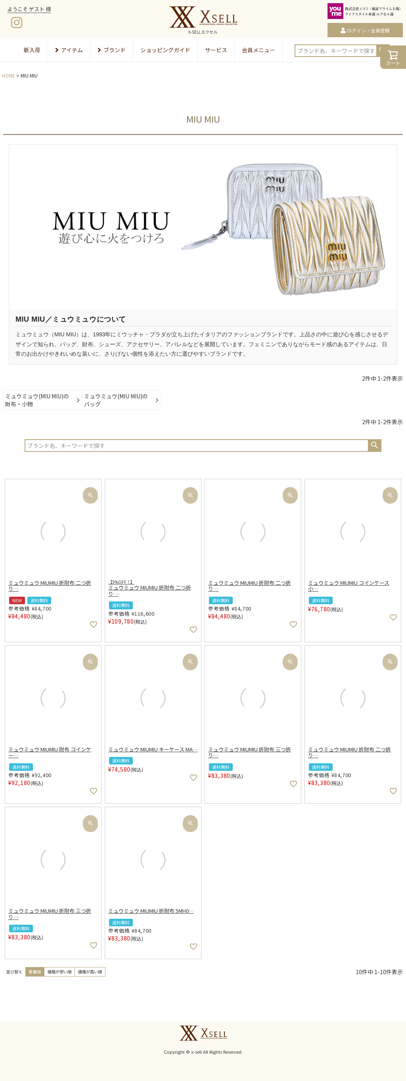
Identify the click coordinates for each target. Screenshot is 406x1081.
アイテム (69, 50)
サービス (216, 50)
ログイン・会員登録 (368, 30)
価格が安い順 (59, 972)
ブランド (112, 50)
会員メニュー (258, 50)
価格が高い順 (90, 972)
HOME (8, 75)
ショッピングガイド (165, 50)
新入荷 (32, 50)
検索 (374, 445)
